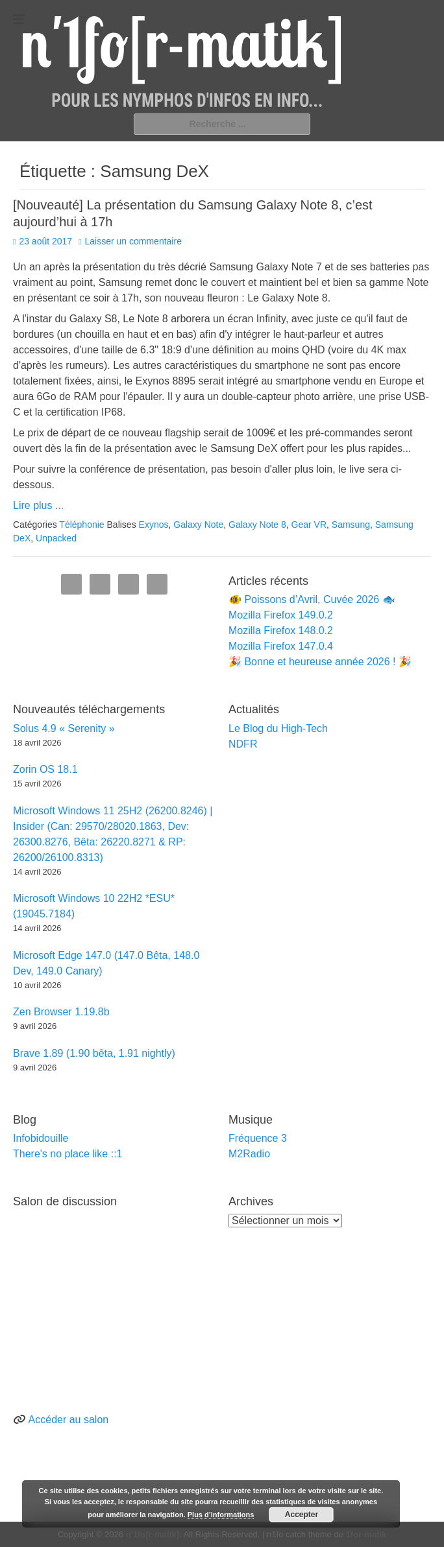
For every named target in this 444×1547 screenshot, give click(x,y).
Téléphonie (81, 524)
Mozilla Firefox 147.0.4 (280, 646)
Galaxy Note (198, 524)
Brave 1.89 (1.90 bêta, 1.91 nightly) (94, 1053)
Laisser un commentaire (133, 241)
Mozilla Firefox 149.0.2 (280, 614)
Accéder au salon (69, 1419)
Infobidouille (40, 1138)
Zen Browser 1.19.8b (61, 1011)
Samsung (351, 524)
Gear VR (309, 524)
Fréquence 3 (257, 1138)
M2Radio (249, 1153)
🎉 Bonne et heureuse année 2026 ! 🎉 (320, 661)
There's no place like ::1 (67, 1153)
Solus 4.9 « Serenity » (64, 728)
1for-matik (365, 1534)
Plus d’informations (221, 1514)
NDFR (242, 744)
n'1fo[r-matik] (153, 1534)
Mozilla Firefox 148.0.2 (280, 630)
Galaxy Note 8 (257, 524)
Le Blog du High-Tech (278, 728)
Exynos (154, 524)
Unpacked (56, 538)
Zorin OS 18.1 (45, 769)
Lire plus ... (38, 505)
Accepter (301, 1514)
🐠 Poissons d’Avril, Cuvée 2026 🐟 (311, 599)
